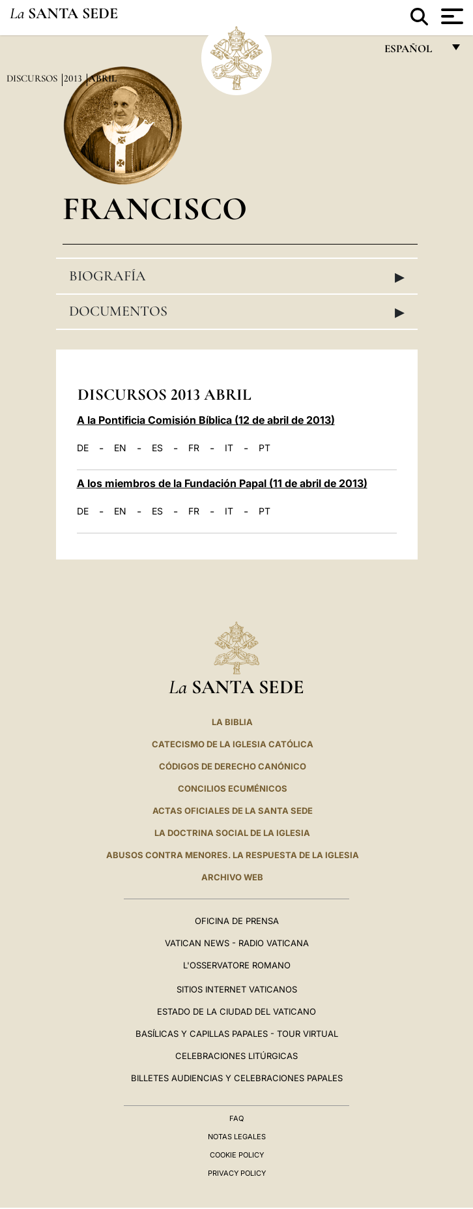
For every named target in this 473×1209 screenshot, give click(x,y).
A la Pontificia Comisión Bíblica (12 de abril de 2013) (206, 419)
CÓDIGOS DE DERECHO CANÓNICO (232, 766)
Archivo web (232, 877)
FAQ (236, 1118)
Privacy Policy (237, 1173)
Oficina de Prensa (237, 921)
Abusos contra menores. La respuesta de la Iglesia (232, 855)
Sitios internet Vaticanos (237, 989)
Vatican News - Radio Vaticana (237, 943)
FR (193, 448)
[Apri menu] (450, 16)
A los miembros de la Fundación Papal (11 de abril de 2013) (222, 483)
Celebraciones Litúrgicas (236, 1056)
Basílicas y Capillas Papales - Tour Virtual (237, 1033)
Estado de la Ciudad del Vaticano (236, 1011)
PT (264, 448)
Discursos (33, 78)
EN (120, 448)
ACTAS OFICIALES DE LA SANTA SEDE (232, 810)
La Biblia (232, 722)
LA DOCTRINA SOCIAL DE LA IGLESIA (232, 833)
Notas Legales (237, 1136)
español (413, 52)
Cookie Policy (237, 1154)
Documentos (237, 311)
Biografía (237, 276)
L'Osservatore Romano (237, 965)
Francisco (155, 208)
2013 (74, 78)
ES (157, 448)
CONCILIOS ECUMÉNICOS (232, 788)
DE (83, 448)
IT (229, 448)
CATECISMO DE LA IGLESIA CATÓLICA (232, 744)
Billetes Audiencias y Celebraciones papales (237, 1078)
